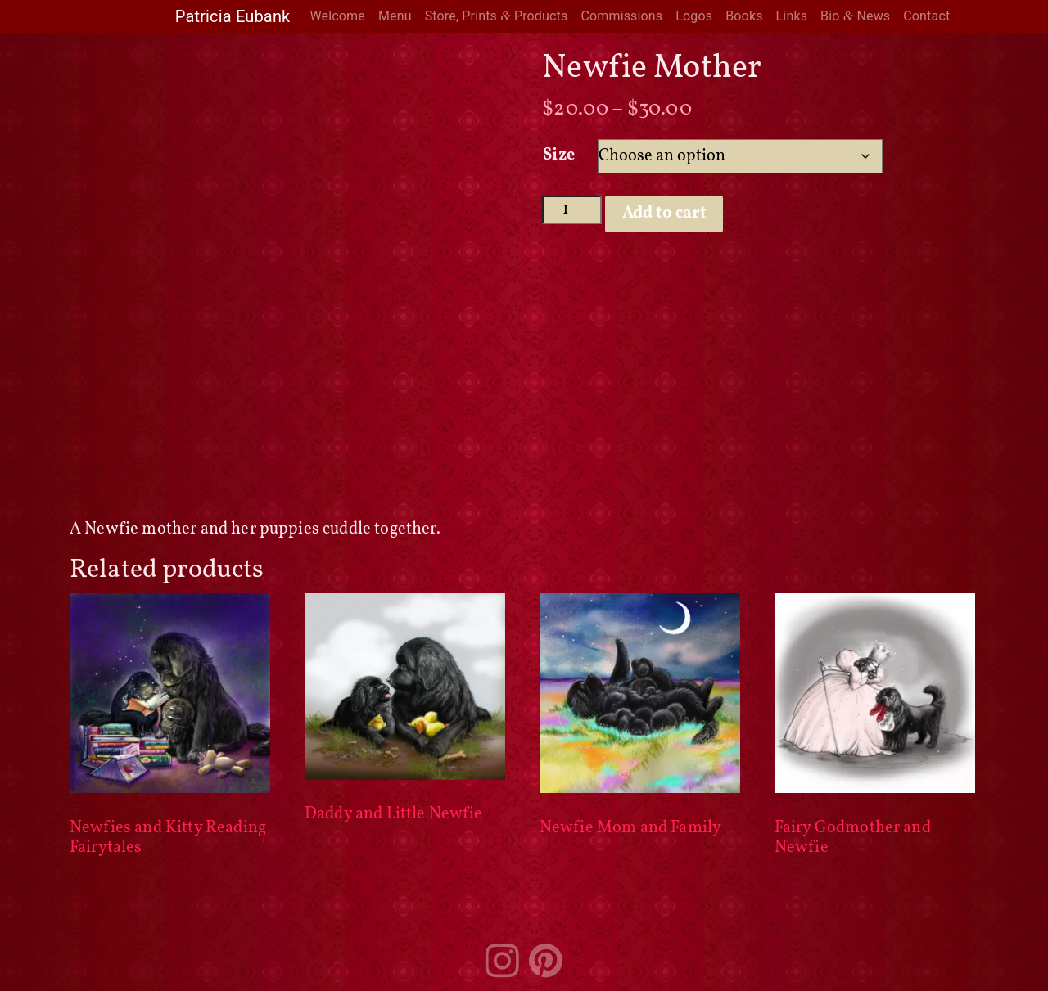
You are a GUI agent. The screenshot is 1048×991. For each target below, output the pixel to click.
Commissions (621, 16)
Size (559, 155)
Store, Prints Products (496, 16)
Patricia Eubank (233, 16)
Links (792, 16)
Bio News (855, 16)
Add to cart (664, 213)
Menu (395, 16)
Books (743, 16)
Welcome (336, 16)
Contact (926, 16)
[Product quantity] (572, 210)
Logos (693, 16)
